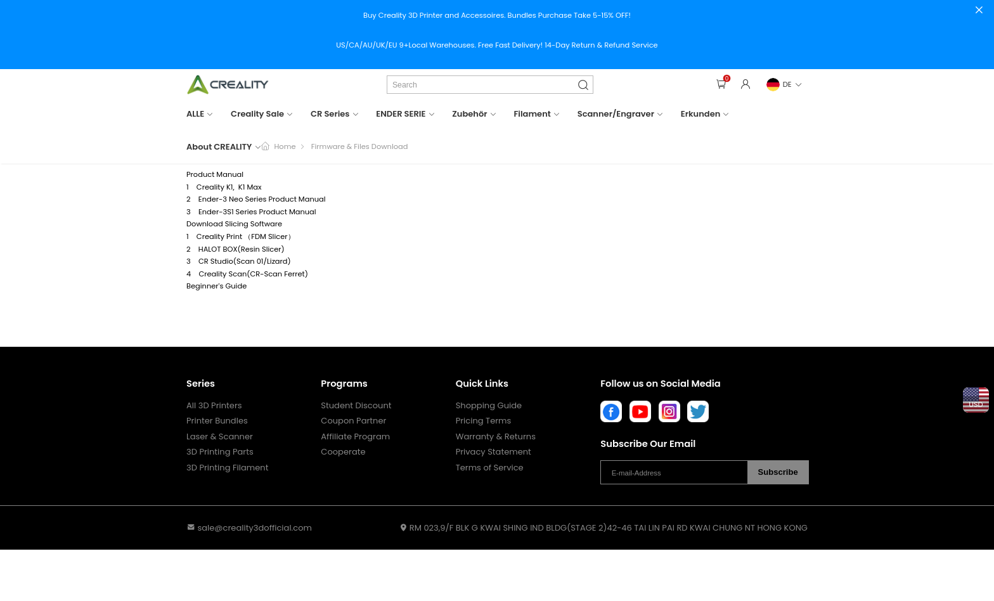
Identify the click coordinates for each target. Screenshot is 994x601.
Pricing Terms (484, 421)
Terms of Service (490, 468)
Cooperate (343, 452)
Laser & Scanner (219, 437)
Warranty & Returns (496, 437)
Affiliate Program (355, 437)
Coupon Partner (353, 421)
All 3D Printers (214, 406)
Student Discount (356, 406)
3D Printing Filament (227, 468)
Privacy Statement (493, 452)
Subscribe (778, 472)
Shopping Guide (489, 406)
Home (284, 146)
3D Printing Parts (220, 452)
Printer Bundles (217, 421)
